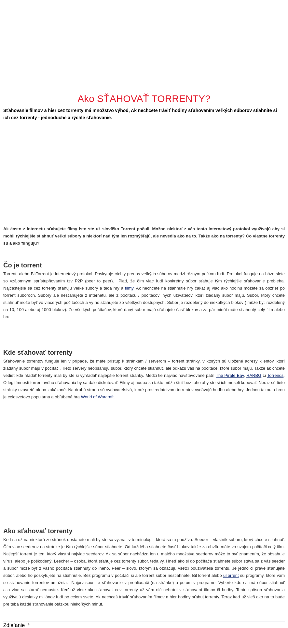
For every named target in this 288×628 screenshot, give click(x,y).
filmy (129, 288)
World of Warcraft (97, 396)
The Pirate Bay (230, 375)
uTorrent (231, 575)
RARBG (253, 375)
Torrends (275, 375)
